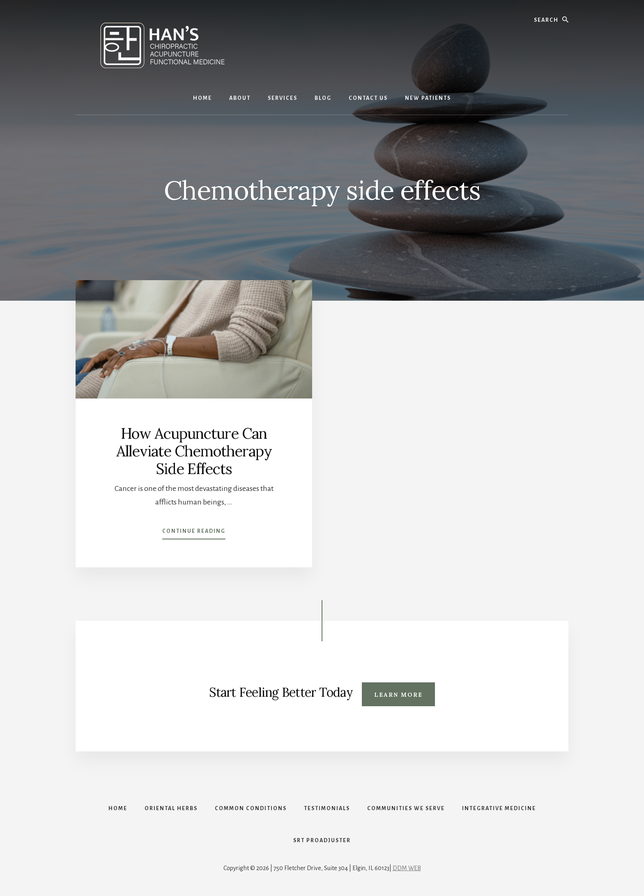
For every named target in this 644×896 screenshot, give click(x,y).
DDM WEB (407, 868)
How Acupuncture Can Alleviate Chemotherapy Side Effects (194, 451)
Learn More (398, 694)
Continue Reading (193, 532)
